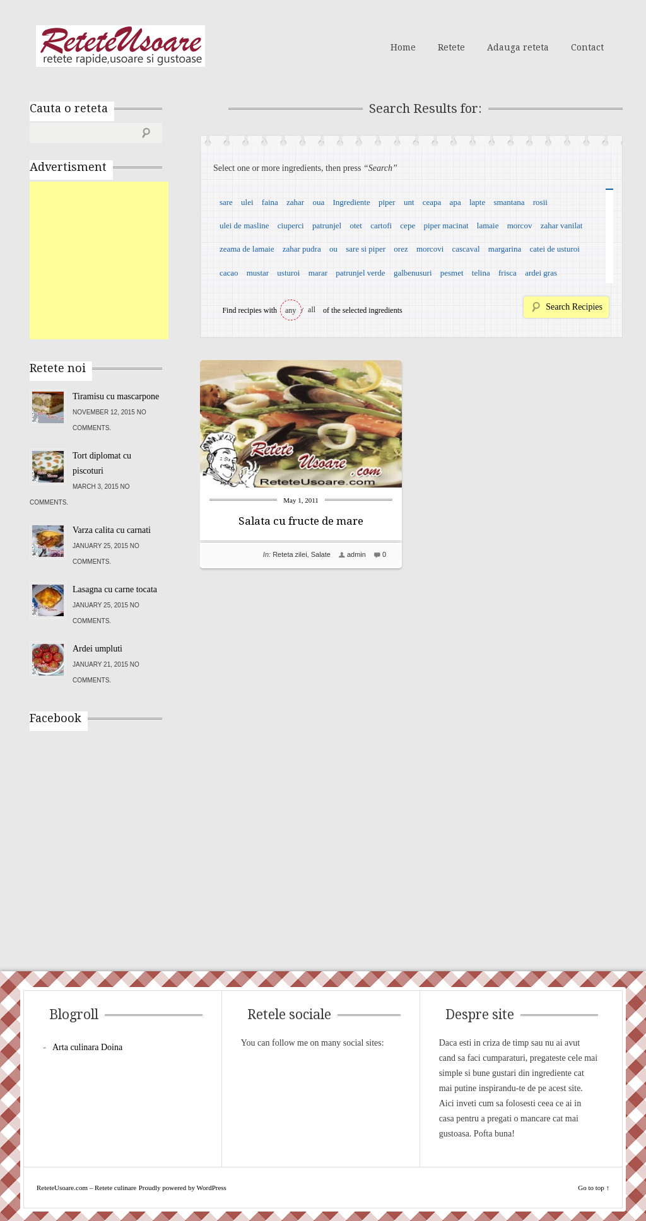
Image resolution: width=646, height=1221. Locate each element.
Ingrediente (351, 202)
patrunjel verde (360, 273)
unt (409, 202)
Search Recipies (574, 307)
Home (403, 47)
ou (333, 249)
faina (270, 202)
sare (226, 202)
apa (455, 202)
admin (356, 554)
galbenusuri (413, 273)
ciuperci (291, 225)
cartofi (381, 225)
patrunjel (326, 225)
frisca (507, 273)
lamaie (488, 225)
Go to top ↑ (593, 1187)
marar (317, 273)
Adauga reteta (518, 47)
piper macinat (445, 225)
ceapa (432, 202)
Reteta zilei (290, 554)
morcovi (429, 249)
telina (481, 273)
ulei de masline (244, 225)
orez (401, 249)
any (290, 310)
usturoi (288, 273)
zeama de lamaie (247, 249)
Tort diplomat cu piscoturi (102, 463)
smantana (508, 202)
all (311, 309)
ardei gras (541, 273)
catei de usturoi (555, 249)
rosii (540, 202)
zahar (295, 202)
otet (355, 225)
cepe (407, 225)
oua (318, 202)
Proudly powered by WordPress (182, 1187)
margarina (504, 249)
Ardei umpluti (97, 648)
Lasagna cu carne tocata (115, 589)
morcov (519, 225)
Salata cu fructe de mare (300, 521)
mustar (258, 273)
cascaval (466, 249)
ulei (247, 202)
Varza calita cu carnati (112, 530)
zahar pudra (302, 249)
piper (387, 202)
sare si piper (365, 249)
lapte (477, 202)
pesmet (452, 273)
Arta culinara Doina (87, 1047)
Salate (321, 554)
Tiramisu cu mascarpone (116, 396)
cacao (229, 273)
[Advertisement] (124, 260)
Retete (451, 47)
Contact (587, 47)
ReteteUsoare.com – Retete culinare (120, 46)
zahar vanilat (562, 225)
